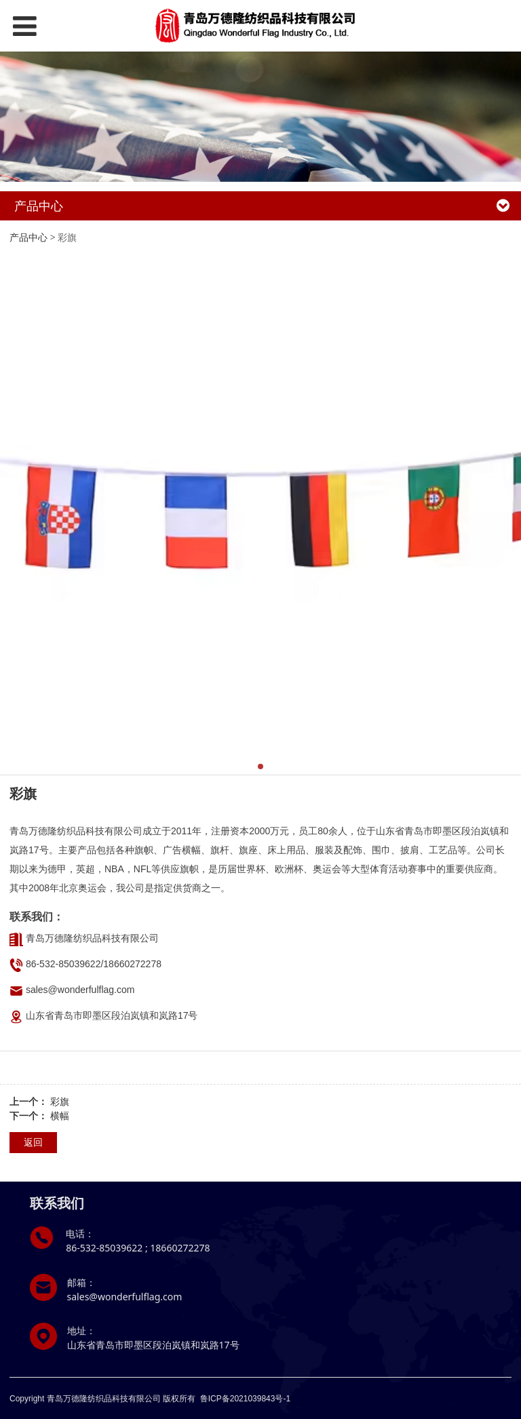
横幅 (59, 1115)
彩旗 (59, 1101)
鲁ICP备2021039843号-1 (245, 1398)
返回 (33, 1141)
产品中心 (28, 237)
